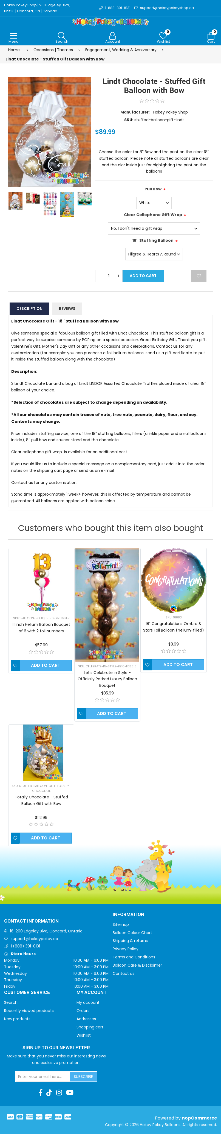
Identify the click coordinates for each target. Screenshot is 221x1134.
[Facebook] (40, 1093)
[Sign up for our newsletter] (43, 1077)
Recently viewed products (29, 1011)
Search (11, 1002)
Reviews (67, 309)
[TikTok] (49, 1093)
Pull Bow (153, 189)
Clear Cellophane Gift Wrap (153, 215)
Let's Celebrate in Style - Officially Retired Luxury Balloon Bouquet (107, 679)
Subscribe (83, 1077)
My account (88, 1002)
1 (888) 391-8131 (25, 946)
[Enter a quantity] (109, 276)
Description (29, 309)
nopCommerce (199, 1118)
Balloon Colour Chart (132, 933)
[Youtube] (69, 1093)
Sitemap (121, 924)
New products (17, 1019)
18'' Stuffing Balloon (153, 240)
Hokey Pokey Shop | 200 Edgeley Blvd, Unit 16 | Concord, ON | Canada (37, 8)
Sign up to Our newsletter (56, 1048)
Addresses (86, 1019)
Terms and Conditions (134, 957)
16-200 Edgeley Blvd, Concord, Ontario (46, 931)
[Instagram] (59, 1093)
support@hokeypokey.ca (34, 939)
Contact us (123, 973)
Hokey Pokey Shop (170, 112)
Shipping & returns (130, 941)
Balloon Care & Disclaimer (137, 965)
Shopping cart (89, 1027)
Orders (82, 1011)
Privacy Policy (125, 949)
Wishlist (83, 1035)
